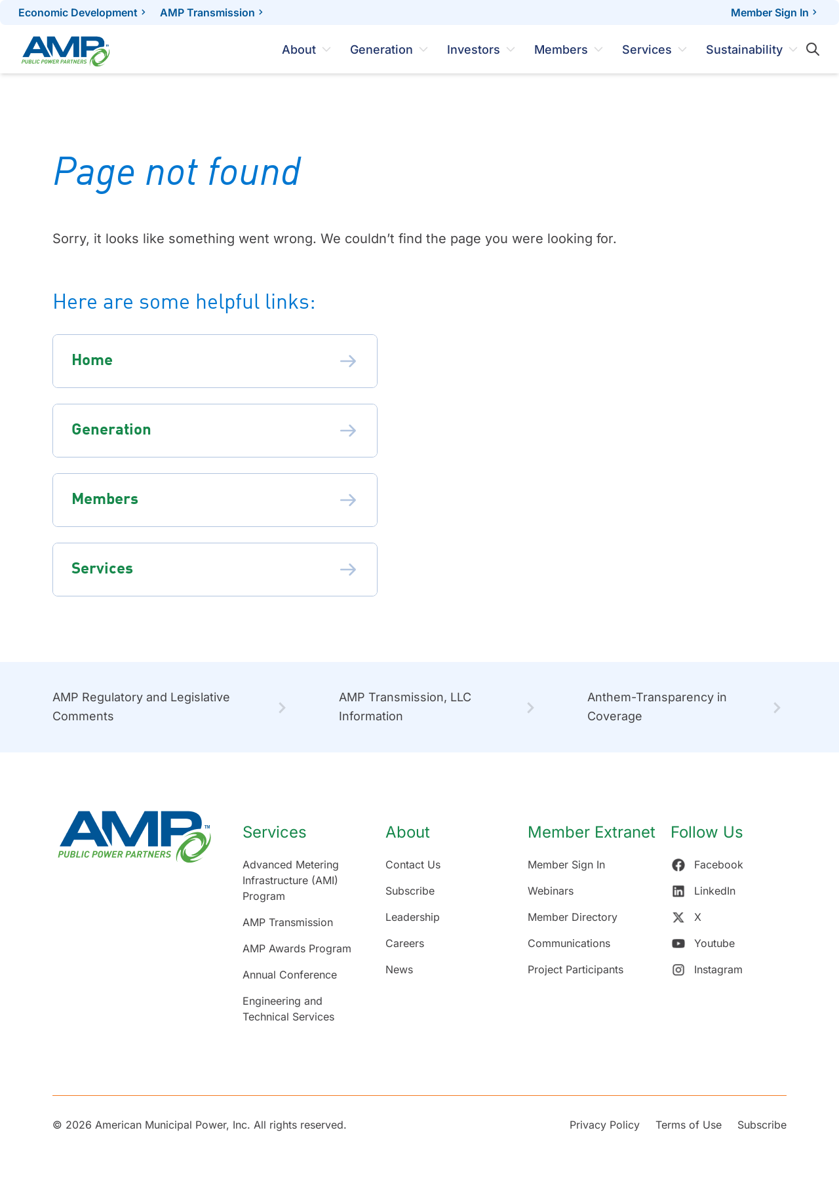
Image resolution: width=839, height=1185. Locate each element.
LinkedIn (703, 891)
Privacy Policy (605, 1124)
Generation (381, 49)
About (299, 49)
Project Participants (575, 969)
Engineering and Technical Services (288, 1008)
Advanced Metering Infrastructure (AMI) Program (291, 880)
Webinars (551, 890)
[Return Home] (134, 924)
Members (561, 49)
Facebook (707, 864)
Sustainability (744, 49)
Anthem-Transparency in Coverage (657, 706)
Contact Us (412, 864)
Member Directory (572, 916)
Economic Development (78, 12)
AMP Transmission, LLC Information (405, 706)
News (399, 969)
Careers (404, 943)
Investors (473, 49)
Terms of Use (688, 1124)
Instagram (707, 969)
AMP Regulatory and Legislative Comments (141, 706)
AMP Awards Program (297, 948)
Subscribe (410, 890)
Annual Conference (290, 974)
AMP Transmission (207, 12)
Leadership (412, 916)
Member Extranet (591, 832)
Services (647, 49)
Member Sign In (776, 12)
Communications (569, 943)
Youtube (703, 943)
